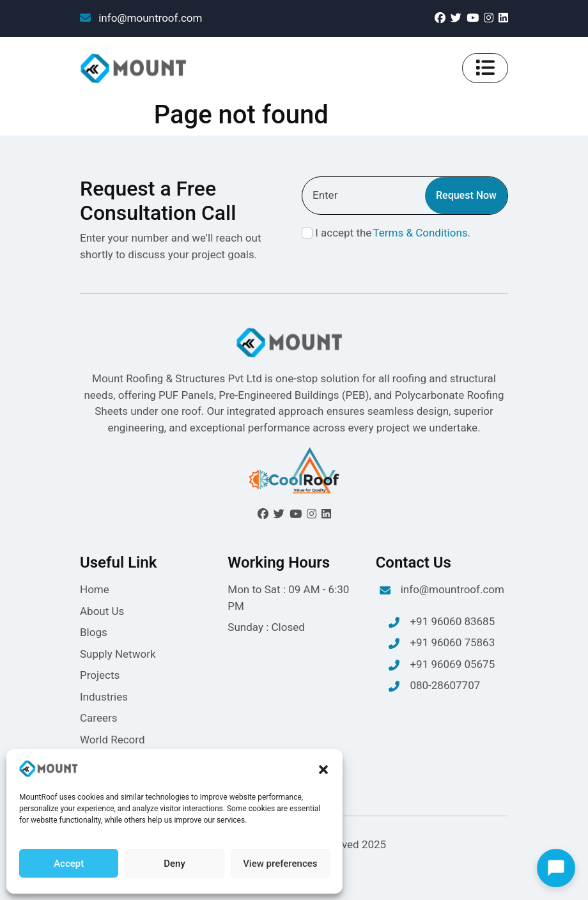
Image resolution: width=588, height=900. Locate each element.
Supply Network (118, 654)
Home (94, 589)
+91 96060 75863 (442, 643)
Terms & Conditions (420, 232)
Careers (98, 717)
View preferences (280, 863)
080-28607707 (434, 686)
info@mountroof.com (141, 18)
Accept (69, 863)
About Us (102, 611)
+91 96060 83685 (442, 622)
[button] (323, 769)
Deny (174, 863)
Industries (104, 696)
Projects (100, 675)
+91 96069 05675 (442, 665)
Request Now (466, 195)
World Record (112, 739)
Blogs (93, 632)
